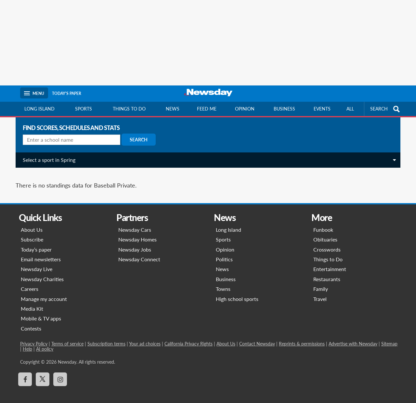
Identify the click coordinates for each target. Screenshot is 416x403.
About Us (32, 222)
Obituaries (325, 232)
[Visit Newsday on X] (42, 372)
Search (136, 139)
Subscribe (32, 232)
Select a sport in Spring (46, 160)
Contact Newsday (257, 336)
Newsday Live (36, 262)
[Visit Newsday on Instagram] (60, 372)
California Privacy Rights (188, 336)
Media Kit (32, 301)
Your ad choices (145, 336)
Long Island (39, 108)
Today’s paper (36, 242)
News (172, 108)
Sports (83, 108)
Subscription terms (106, 336)
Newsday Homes (137, 232)
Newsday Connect (139, 252)
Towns (223, 282)
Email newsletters (41, 252)
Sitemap (389, 336)
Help (27, 341)
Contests (31, 321)
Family (320, 282)
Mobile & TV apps (41, 311)
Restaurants (326, 272)
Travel (320, 292)
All (350, 108)
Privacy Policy (33, 336)
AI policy (44, 341)
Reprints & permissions (302, 336)
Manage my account (44, 292)
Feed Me (206, 108)
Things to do (129, 108)
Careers (29, 282)
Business (284, 108)
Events (322, 108)
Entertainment (329, 262)
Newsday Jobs (134, 242)
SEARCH (385, 109)
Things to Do (328, 252)
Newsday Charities (42, 272)
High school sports (237, 292)
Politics (224, 252)
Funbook (323, 222)
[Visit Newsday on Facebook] (25, 372)
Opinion (244, 108)
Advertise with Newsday (353, 336)
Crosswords (327, 242)
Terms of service (67, 336)
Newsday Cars (134, 222)
